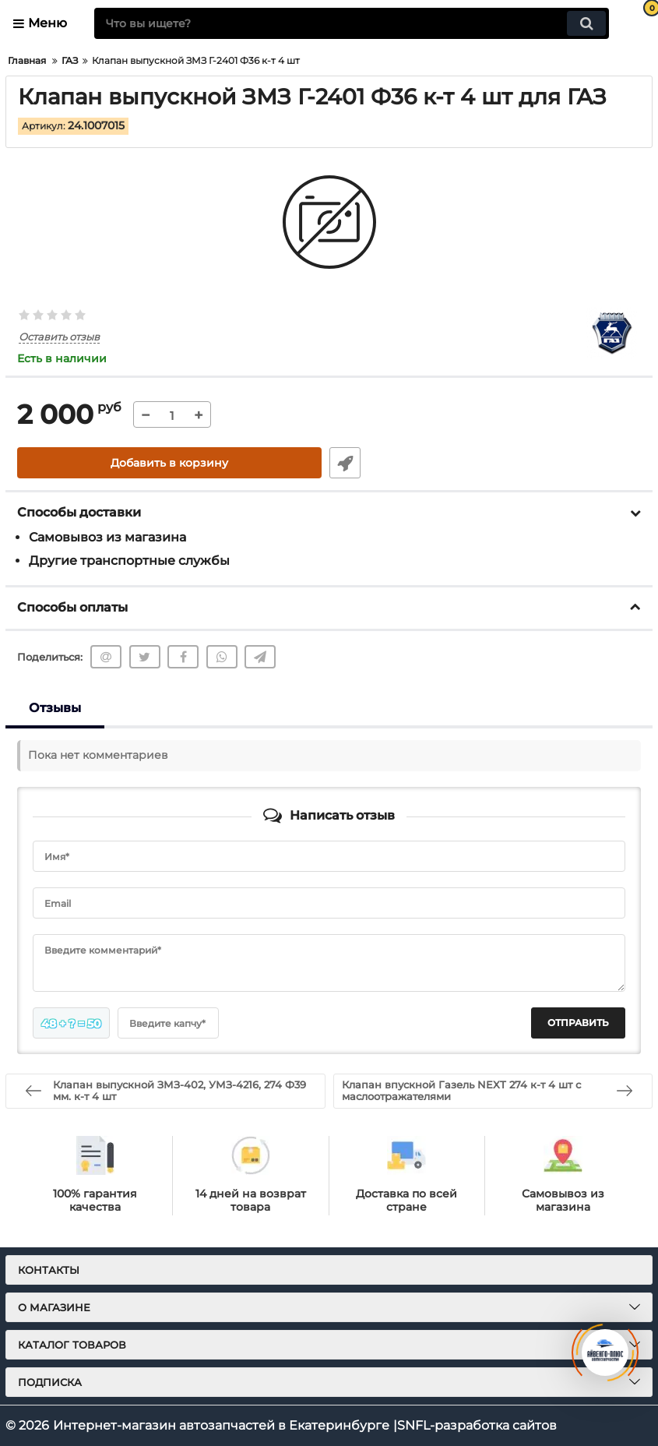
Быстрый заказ (345, 462)
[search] (351, 23)
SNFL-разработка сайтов (477, 1425)
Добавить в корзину (169, 463)
